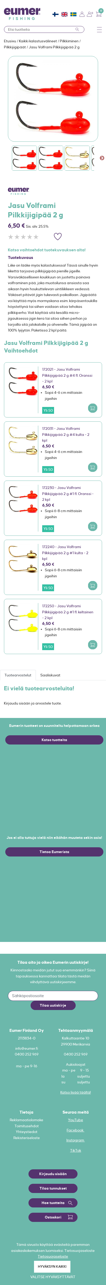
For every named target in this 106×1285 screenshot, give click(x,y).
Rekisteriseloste (26, 1138)
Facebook (75, 1130)
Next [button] (102, 158)
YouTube (75, 1120)
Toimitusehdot (27, 1126)
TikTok (75, 1150)
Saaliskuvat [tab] (50, 675)
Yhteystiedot (26, 1132)
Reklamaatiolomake (26, 1120)
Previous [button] (4, 158)
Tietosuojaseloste (53, 1256)
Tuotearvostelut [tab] (17, 675)
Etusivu (10, 41)
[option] (53, 99)
